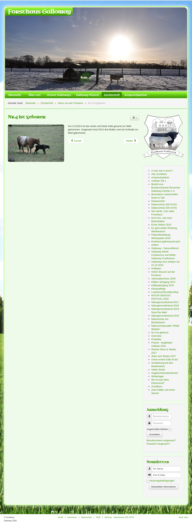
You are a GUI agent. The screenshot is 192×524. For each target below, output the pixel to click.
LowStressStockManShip (164, 292)
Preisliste (156, 339)
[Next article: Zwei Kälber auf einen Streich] (131, 141)
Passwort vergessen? (158, 443)
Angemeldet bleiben (157, 429)
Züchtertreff (112, 94)
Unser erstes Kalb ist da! (164, 359)
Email (60, 517)
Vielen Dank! (158, 369)
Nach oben (183, 517)
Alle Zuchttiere (159, 174)
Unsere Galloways (59, 94)
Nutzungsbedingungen (162, 480)
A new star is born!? (162, 170)
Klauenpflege (158, 288)
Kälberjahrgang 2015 (162, 285)
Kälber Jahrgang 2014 (163, 282)
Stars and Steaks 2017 (163, 356)
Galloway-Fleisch (87, 94)
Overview (156, 335)
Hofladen (156, 268)
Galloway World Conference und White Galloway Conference (163, 255)
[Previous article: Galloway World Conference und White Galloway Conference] (76, 141)
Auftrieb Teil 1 (158, 180)
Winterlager (157, 376)
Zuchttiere (156, 386)
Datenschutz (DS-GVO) (164, 204)
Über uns (34, 94)
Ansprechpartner (135, 94)
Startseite (14, 94)
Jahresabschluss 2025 (163, 278)
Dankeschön (158, 201)
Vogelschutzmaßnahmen (164, 373)
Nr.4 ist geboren (26, 117)
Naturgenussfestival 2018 (165, 305)
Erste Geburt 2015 (161, 224)
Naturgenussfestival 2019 (165, 315)
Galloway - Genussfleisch (165, 248)
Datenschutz (86, 517)
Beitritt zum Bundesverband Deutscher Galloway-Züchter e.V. (165, 187)
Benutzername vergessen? (161, 440)
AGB (98, 517)
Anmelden (154, 434)
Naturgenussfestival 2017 (165, 302)
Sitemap (108, 517)
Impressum (72, 517)
